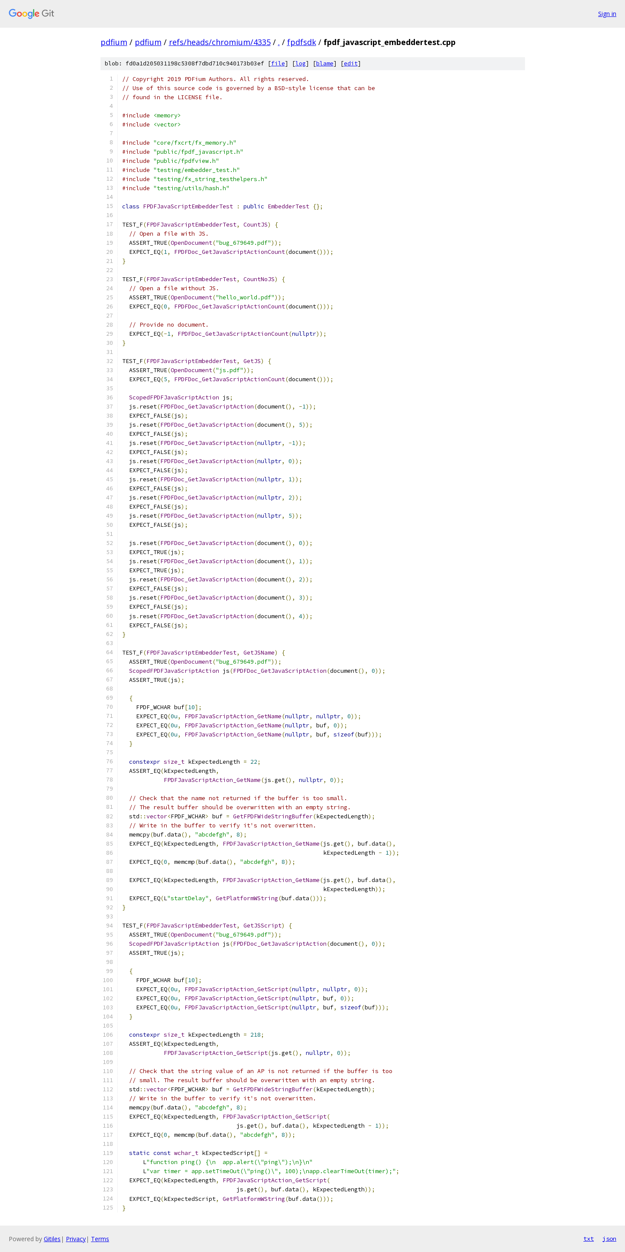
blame (325, 63)
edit (351, 63)
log (300, 63)
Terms (100, 1239)
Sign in (607, 14)
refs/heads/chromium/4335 (220, 42)
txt (588, 1238)
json (609, 1238)
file (278, 63)
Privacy (76, 1239)
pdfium (113, 42)
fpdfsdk (301, 42)
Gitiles (52, 1239)
